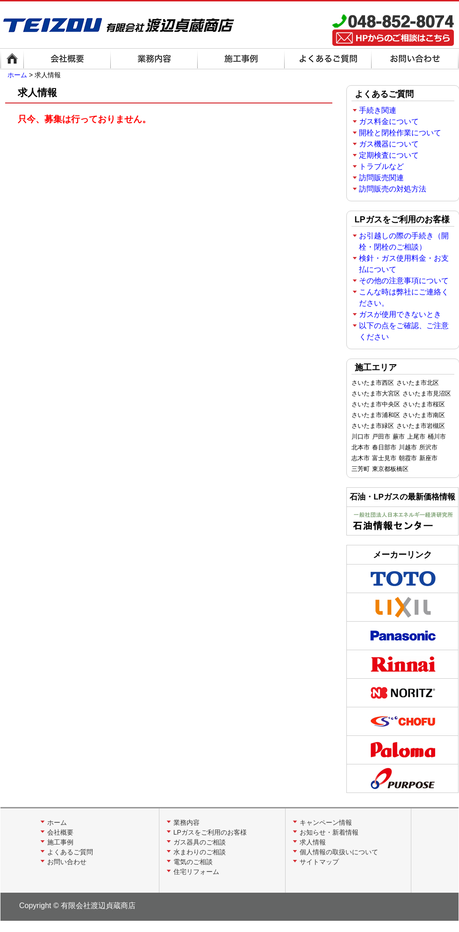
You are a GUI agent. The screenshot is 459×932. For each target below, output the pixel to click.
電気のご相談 (193, 862)
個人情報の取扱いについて (339, 852)
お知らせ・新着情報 (329, 832)
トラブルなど (381, 166)
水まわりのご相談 (199, 852)
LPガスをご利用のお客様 (210, 832)
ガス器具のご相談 (199, 842)
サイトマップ (319, 862)
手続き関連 (377, 110)
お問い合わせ (66, 862)
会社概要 (60, 832)
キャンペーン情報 (326, 822)
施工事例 (60, 842)
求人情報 (313, 842)
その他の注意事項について (404, 281)
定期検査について (389, 155)
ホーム (17, 75)
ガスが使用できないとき (400, 314)
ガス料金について (389, 121)
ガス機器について (389, 144)
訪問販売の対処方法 (392, 189)
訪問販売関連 (381, 178)
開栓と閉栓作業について (400, 133)
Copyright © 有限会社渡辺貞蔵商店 (77, 906)
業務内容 (186, 822)
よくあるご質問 (70, 852)
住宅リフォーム (196, 871)
